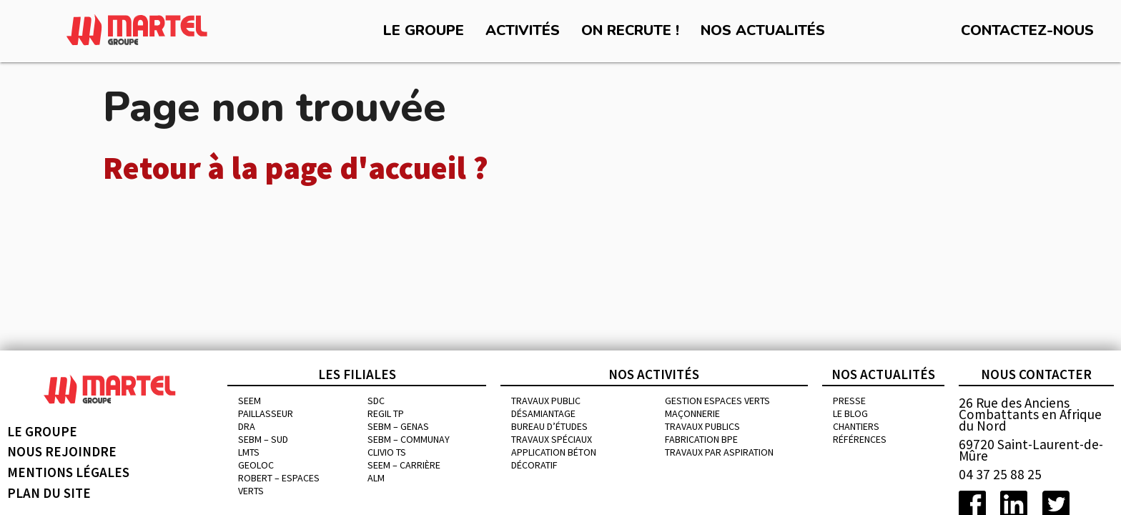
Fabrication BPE (701, 439)
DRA (246, 426)
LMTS (249, 452)
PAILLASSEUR (265, 413)
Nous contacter (1036, 374)
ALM (376, 477)
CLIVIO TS (386, 452)
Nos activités (653, 374)
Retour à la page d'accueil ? (295, 167)
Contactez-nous (1027, 30)
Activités (522, 30)
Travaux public (546, 400)
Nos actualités (763, 30)
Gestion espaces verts (717, 400)
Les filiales (357, 374)
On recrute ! (630, 30)
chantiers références (860, 433)
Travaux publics (702, 426)
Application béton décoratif (553, 458)
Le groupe (423, 30)
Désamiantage (543, 413)
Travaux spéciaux (551, 439)
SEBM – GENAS (398, 426)
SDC (376, 400)
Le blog (850, 413)
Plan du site (49, 492)
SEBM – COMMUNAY (408, 439)
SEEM (249, 400)
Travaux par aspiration (719, 452)
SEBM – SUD (263, 439)
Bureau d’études (549, 426)
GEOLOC (256, 464)
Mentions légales (68, 472)
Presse (849, 400)
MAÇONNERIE (692, 413)
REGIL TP (385, 413)
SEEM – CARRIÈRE (403, 464)
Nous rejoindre (62, 451)
